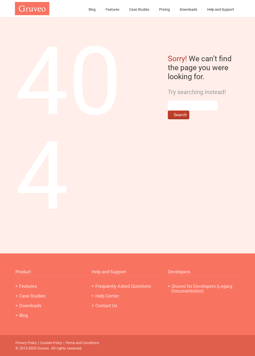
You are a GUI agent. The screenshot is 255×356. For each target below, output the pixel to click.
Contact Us (106, 305)
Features (112, 9)
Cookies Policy (51, 343)
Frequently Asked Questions (123, 286)
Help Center (107, 295)
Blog (92, 9)
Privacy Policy (26, 343)
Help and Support (220, 9)
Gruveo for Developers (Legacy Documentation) (202, 289)
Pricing (164, 9)
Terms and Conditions (82, 343)
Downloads (188, 9)
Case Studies (139, 9)
